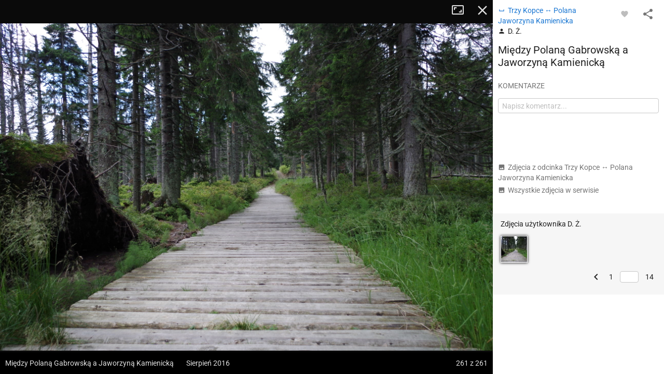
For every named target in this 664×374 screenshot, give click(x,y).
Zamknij (482, 10)
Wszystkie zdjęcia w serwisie (548, 190)
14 (649, 277)
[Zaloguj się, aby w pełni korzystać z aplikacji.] (624, 13)
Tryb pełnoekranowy (461, 10)
